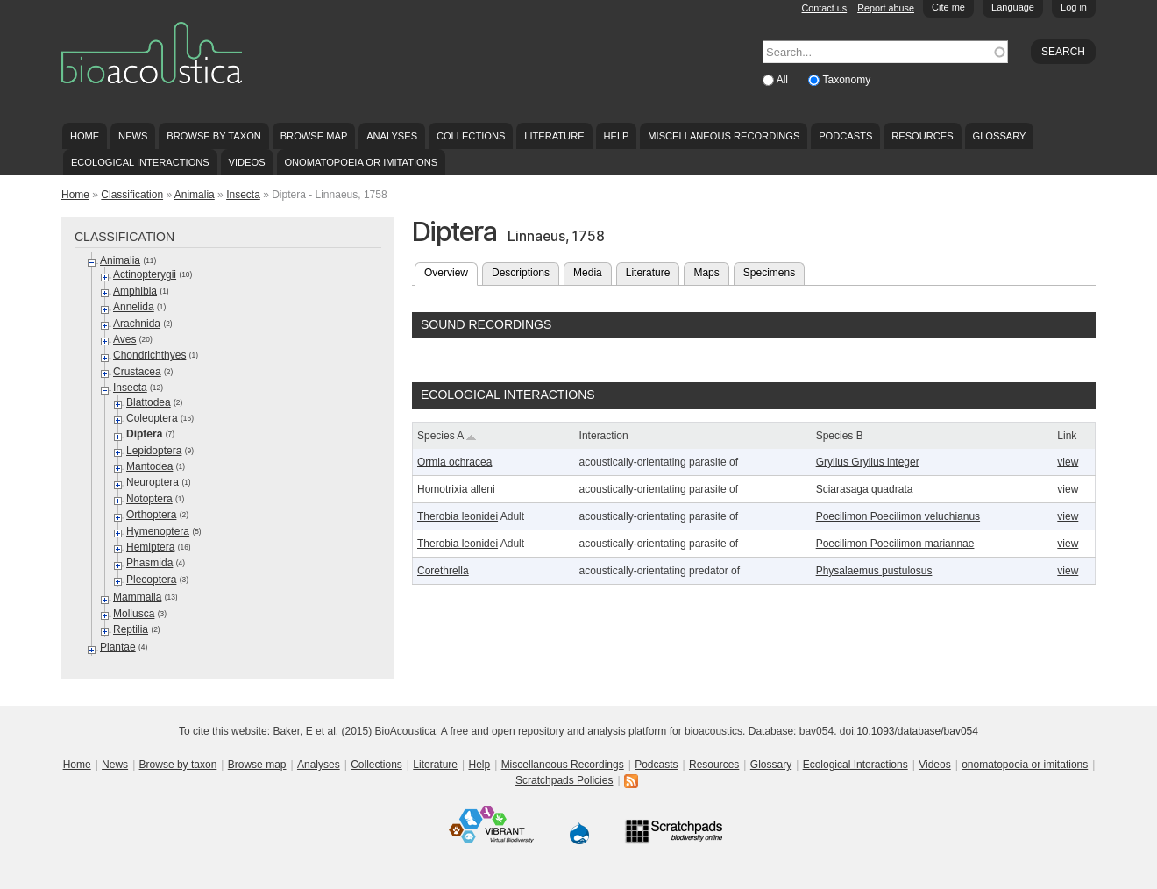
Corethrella (443, 571)
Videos (247, 162)
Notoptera (149, 499)
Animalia (194, 194)
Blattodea (148, 402)
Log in (1074, 7)
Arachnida (136, 323)
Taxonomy (846, 80)
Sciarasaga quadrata (864, 489)
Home (84, 136)
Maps (706, 273)
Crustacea (137, 372)
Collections (471, 136)
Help (615, 136)
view (1067, 462)
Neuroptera (152, 482)
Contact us (825, 8)
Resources (922, 136)
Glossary (999, 136)
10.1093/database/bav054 (917, 731)
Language (1012, 7)
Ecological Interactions (140, 162)
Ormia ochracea (454, 462)
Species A (447, 436)
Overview (451, 271)
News (132, 136)
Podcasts (845, 136)
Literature (554, 136)
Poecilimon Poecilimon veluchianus (898, 516)
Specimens (769, 273)
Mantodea (149, 466)
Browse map (314, 136)
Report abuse (885, 8)
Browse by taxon (214, 136)
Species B (839, 436)
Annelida (133, 307)
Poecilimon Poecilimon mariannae (895, 543)
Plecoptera (151, 579)
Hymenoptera (157, 531)
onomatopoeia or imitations (360, 162)
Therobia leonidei (457, 516)
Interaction (603, 436)
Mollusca (133, 614)
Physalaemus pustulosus (874, 571)
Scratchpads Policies (564, 780)
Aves (124, 339)
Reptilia (130, 629)
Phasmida (149, 563)
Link (1066, 436)
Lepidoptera (153, 450)
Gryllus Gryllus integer (867, 462)
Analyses (391, 136)
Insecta (243, 194)
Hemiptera (150, 547)
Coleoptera (152, 418)
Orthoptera (151, 515)
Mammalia (137, 597)
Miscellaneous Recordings (723, 136)
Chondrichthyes (149, 355)
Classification (132, 194)
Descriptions (521, 273)
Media (587, 273)
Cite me (948, 7)
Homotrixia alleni (456, 489)
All (784, 80)
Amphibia (135, 291)
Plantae (118, 647)
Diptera (144, 434)
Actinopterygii (144, 274)
